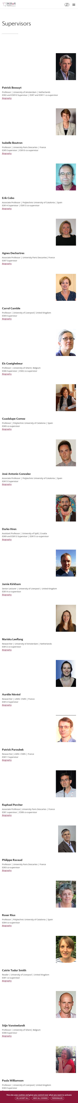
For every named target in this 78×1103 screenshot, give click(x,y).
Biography (7, 98)
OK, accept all (22, 1098)
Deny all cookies (40, 1098)
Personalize (57, 1098)
